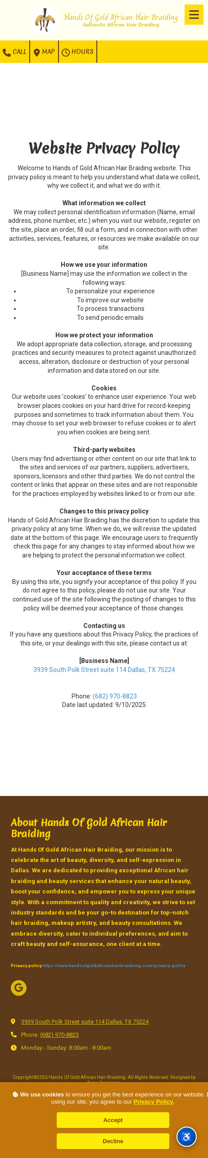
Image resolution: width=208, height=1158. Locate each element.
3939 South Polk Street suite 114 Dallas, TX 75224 (104, 669)
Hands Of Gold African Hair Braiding (121, 17)
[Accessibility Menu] (186, 1137)
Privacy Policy (153, 1101)
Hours (78, 52)
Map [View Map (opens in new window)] (44, 52)
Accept (113, 1120)
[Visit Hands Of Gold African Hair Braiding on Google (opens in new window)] (19, 988)
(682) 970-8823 (115, 696)
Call (15, 52)
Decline (113, 1141)
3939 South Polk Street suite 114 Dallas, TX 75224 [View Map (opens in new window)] (85, 1021)
